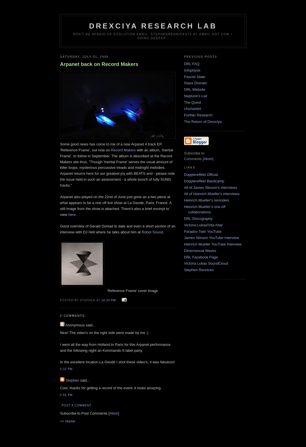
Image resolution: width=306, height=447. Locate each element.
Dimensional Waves (200, 251)
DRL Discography (198, 218)
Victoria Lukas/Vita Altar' (203, 225)
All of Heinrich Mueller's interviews (212, 194)
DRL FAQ (191, 64)
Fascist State (194, 77)
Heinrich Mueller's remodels (206, 200)
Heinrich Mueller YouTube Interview (212, 244)
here (72, 215)
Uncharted (192, 109)
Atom (114, 413)
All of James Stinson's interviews (210, 187)
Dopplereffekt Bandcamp (204, 181)
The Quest (192, 102)
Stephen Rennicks (199, 270)
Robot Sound (152, 232)
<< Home (67, 421)
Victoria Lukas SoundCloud (206, 263)
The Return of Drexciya (203, 122)
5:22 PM (66, 369)
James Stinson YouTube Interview (211, 238)
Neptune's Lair (195, 96)
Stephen (72, 380)
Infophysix (192, 70)
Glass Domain (195, 83)
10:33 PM (109, 300)
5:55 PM (66, 395)
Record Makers (123, 150)
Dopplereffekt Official (201, 174)
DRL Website (194, 89)
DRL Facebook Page (201, 257)
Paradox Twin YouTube (202, 231)
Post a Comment (76, 405)
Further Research (198, 115)
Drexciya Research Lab (153, 26)
